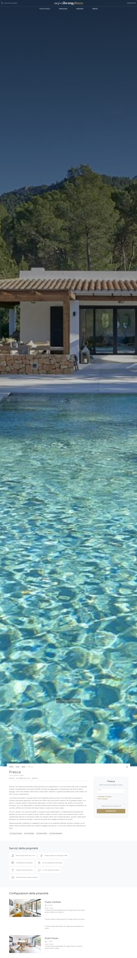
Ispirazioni (63, 9)
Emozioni (79, 9)
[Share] (127, 767)
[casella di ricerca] (23, 3)
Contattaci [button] (131, 3)
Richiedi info (111, 811)
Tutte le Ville (44, 9)
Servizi (95, 9)
